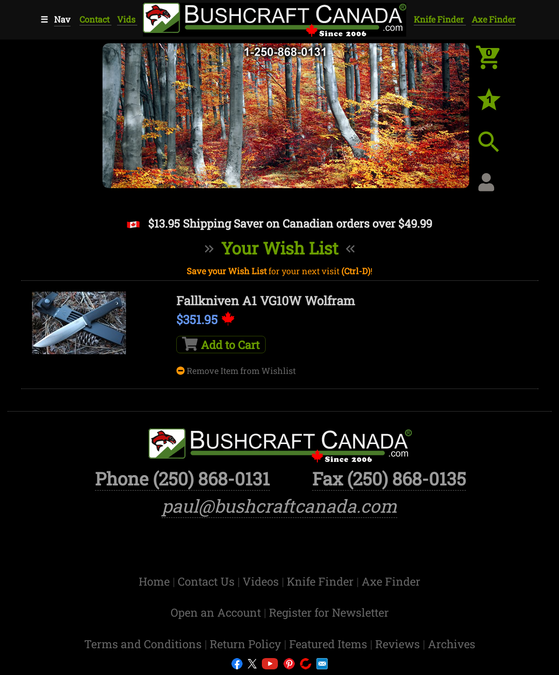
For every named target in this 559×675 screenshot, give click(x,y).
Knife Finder (440, 19)
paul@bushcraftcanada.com (279, 505)
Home (156, 581)
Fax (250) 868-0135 (389, 478)
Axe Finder (494, 19)
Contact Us (207, 581)
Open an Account (216, 612)
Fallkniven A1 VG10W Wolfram (265, 301)
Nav (62, 19)
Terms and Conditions (144, 643)
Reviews (399, 643)
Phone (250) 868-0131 (182, 478)
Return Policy (247, 643)
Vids (127, 19)
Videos (262, 581)
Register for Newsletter (329, 612)
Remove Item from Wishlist (236, 370)
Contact (95, 19)
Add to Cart (220, 344)
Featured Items (329, 643)
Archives (451, 643)
